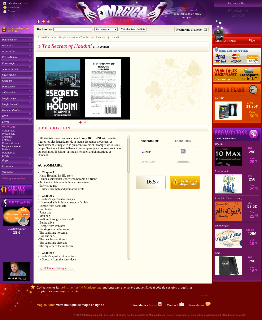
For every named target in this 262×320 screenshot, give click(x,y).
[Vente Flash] (237, 89)
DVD (5, 115)
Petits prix (7, 45)
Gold (217, 252)
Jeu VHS (219, 98)
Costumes (7, 166)
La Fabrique (221, 225)
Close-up (7, 80)
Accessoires (8, 51)
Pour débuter (9, 39)
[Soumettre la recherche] (133, 29)
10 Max (219, 143)
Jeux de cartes (10, 68)
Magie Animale (10, 104)
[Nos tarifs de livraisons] (237, 74)
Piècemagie (8, 133)
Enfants (6, 140)
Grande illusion (10, 143)
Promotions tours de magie (237, 134)
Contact (12, 11)
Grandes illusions (11, 110)
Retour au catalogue (55, 268)
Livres (5, 121)
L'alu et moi (221, 171)
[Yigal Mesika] (16, 271)
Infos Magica (146, 305)
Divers (5, 155)
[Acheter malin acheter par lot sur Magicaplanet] (17, 202)
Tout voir (9, 127)
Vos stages (7, 171)
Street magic (9, 74)
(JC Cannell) (101, 46)
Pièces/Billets (9, 57)
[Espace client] (238, 3)
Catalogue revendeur (14, 178)
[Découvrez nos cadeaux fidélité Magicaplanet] (17, 190)
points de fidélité (81, 287)
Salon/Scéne (9, 92)
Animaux (7, 136)
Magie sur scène (11, 146)
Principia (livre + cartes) (228, 198)
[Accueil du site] (117, 13)
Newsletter (14, 7)
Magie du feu (9, 98)
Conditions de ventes (234, 315)
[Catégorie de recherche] (106, 29)
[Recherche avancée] (191, 29)
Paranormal (9, 86)
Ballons (6, 149)
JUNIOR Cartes (16, 228)
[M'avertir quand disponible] (185, 181)
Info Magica (18, 3)
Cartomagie (8, 63)
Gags (5, 160)
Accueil (42, 37)
